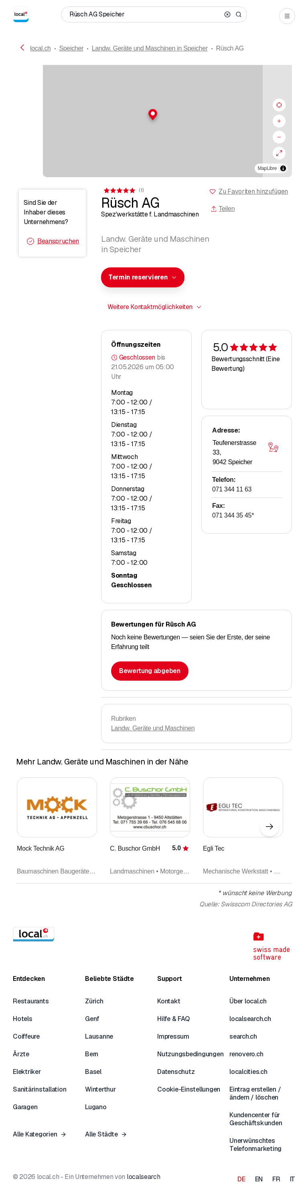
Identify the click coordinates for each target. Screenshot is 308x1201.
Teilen (223, 208)
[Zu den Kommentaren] (123, 190)
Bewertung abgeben (149, 671)
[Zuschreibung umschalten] (283, 168)
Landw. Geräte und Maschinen (153, 728)
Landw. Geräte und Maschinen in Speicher (150, 48)
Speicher (71, 48)
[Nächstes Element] (269, 826)
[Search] (238, 14)
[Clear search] (227, 14)
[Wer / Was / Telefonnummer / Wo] (145, 14)
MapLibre (267, 168)
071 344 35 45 (233, 515)
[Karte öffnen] (273, 447)
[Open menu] (287, 16)
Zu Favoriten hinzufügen (253, 191)
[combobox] (142, 277)
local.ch (40, 48)
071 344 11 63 (231, 489)
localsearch (143, 1177)
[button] (154, 114)
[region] (154, 121)
